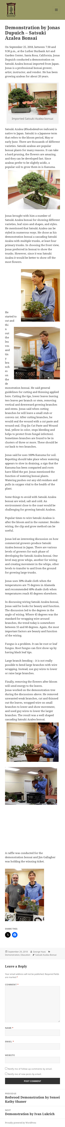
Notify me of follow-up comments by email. (30, 1068)
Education (25, 954)
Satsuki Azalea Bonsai (46, 954)
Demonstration (12, 954)
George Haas (39, 951)
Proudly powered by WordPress (20, 1122)
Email (9, 1041)
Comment (12, 984)
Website (10, 1055)
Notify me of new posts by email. (25, 1074)
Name (9, 1027)
